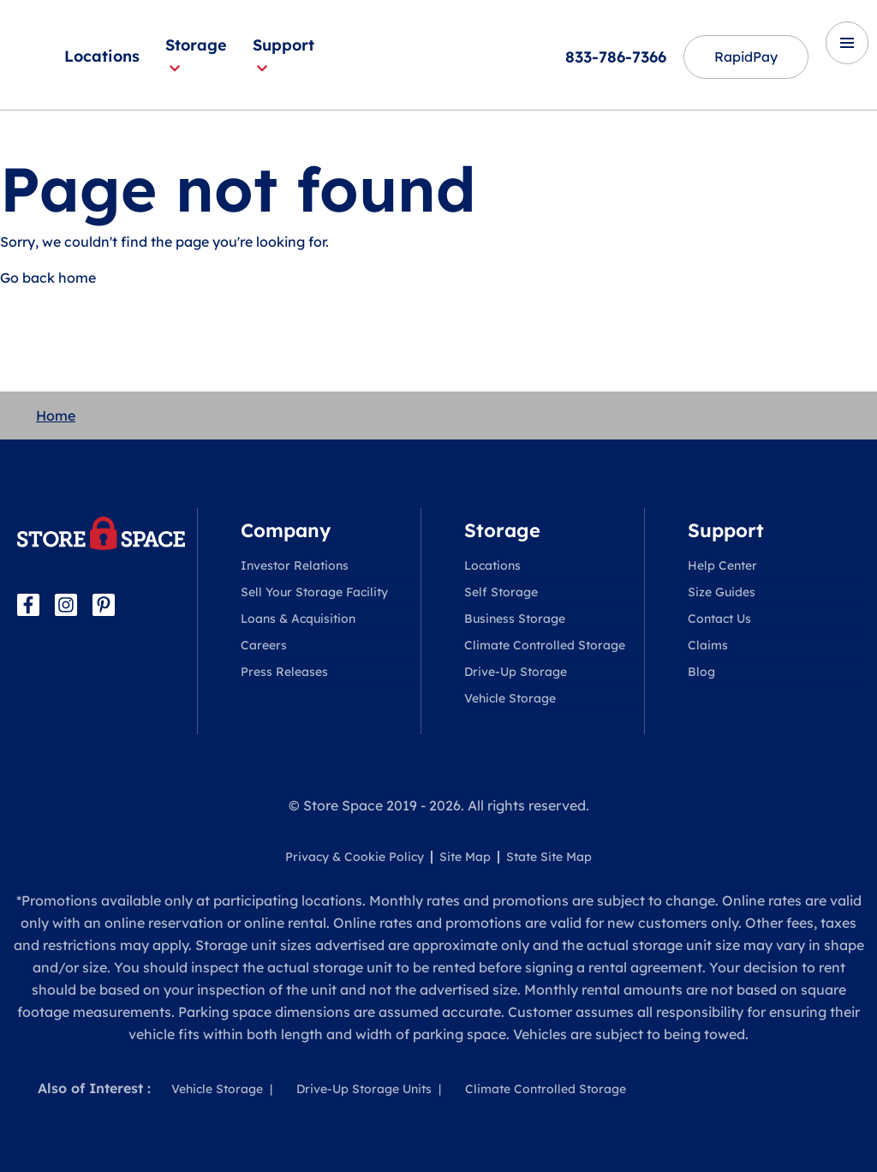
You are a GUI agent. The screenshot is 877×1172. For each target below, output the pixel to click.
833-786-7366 (614, 57)
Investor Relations (295, 565)
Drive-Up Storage (515, 671)
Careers (264, 645)
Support (283, 55)
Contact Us (719, 618)
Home (55, 415)
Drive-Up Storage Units (364, 1089)
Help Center (722, 565)
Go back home (48, 277)
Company (286, 530)
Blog (701, 671)
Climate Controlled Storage (544, 645)
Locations (102, 56)
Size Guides (721, 592)
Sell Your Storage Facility (314, 592)
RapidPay (745, 57)
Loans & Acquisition (298, 618)
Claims (708, 645)
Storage (196, 55)
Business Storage (514, 618)
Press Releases (284, 671)
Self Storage (501, 592)
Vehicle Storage (510, 698)
